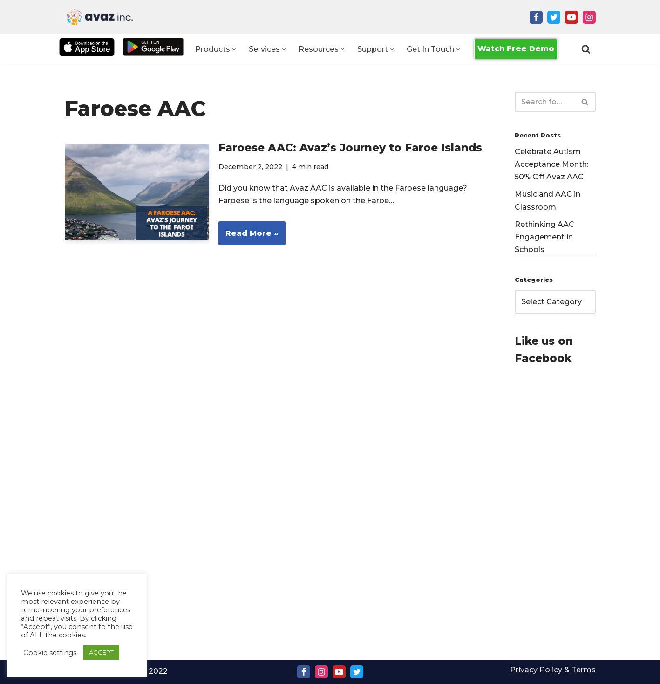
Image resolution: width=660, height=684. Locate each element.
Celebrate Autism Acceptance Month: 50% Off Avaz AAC (551, 164)
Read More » (248, 236)
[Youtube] (571, 17)
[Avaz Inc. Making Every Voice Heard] (100, 17)
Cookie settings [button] (49, 653)
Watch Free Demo (515, 48)
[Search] (586, 49)
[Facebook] (536, 17)
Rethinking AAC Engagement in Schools (544, 237)
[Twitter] (553, 17)
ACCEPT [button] (101, 652)
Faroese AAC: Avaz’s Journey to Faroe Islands (350, 147)
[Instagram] (589, 17)
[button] (234, 49)
